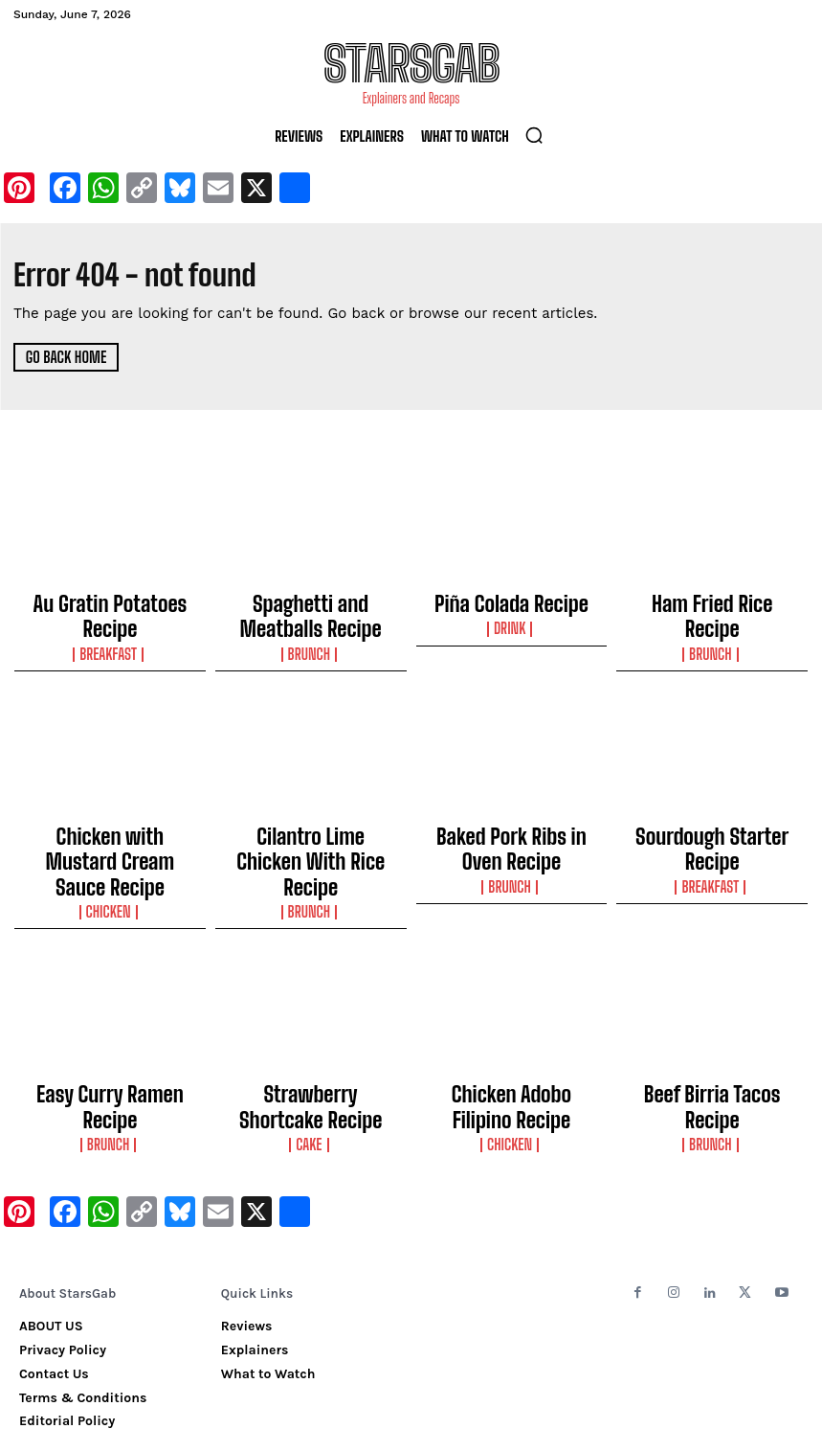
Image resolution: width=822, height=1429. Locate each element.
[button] (534, 135)
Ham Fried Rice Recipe (712, 600)
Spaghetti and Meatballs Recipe (310, 609)
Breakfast (110, 620)
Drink (511, 620)
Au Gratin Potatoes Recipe (109, 600)
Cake (310, 1068)
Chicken (109, 853)
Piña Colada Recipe (512, 600)
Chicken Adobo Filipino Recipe (511, 1039)
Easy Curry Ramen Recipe (109, 1030)
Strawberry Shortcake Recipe (311, 1039)
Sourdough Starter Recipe (712, 816)
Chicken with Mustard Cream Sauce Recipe (109, 824)
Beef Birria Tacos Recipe (712, 1030)
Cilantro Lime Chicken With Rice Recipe (311, 824)
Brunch (310, 638)
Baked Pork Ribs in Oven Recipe (511, 824)
